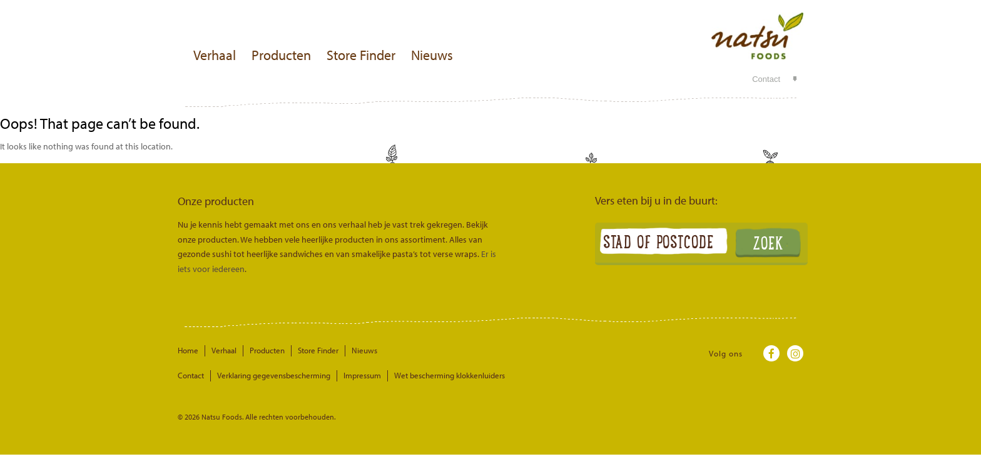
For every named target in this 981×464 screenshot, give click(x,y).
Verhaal (214, 55)
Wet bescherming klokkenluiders (449, 375)
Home (188, 350)
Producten (281, 55)
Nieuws (432, 55)
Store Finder (361, 55)
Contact (766, 79)
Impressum (362, 375)
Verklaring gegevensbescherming (273, 375)
